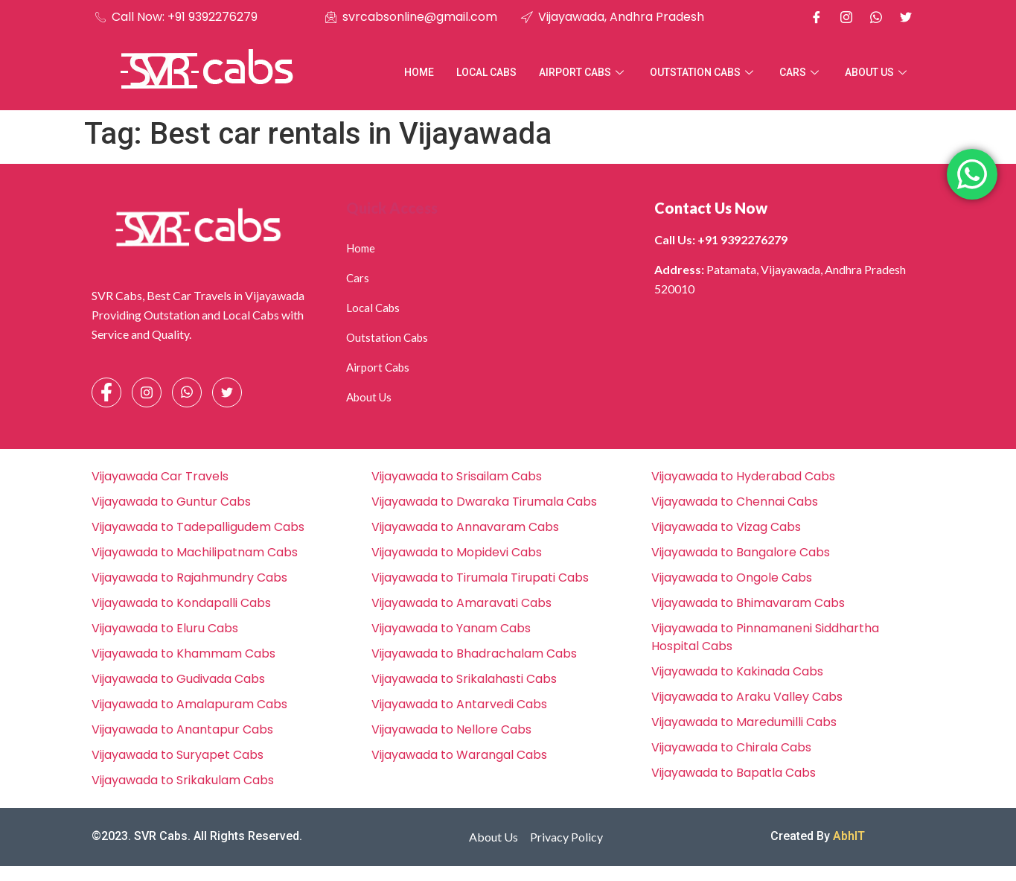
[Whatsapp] (876, 17)
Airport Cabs (583, 72)
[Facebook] (816, 17)
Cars (800, 72)
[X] (906, 17)
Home (419, 72)
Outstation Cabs (703, 72)
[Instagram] (846, 17)
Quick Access (392, 208)
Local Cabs (486, 72)
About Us (877, 72)
